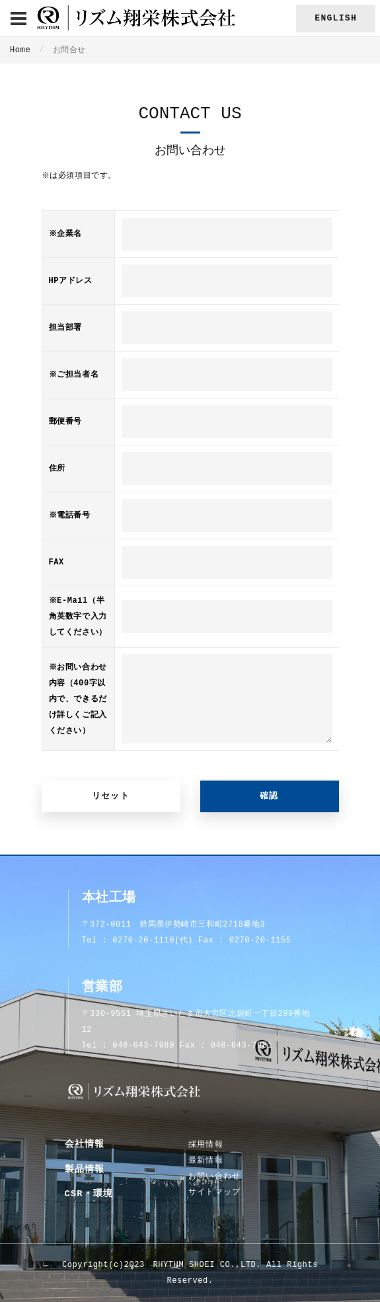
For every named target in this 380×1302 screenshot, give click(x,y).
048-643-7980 (143, 1045)
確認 (269, 796)
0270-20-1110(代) (152, 940)
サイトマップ (214, 1192)
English (336, 18)
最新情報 (205, 1160)
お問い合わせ (214, 1176)
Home (20, 50)
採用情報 (205, 1144)
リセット (111, 796)
